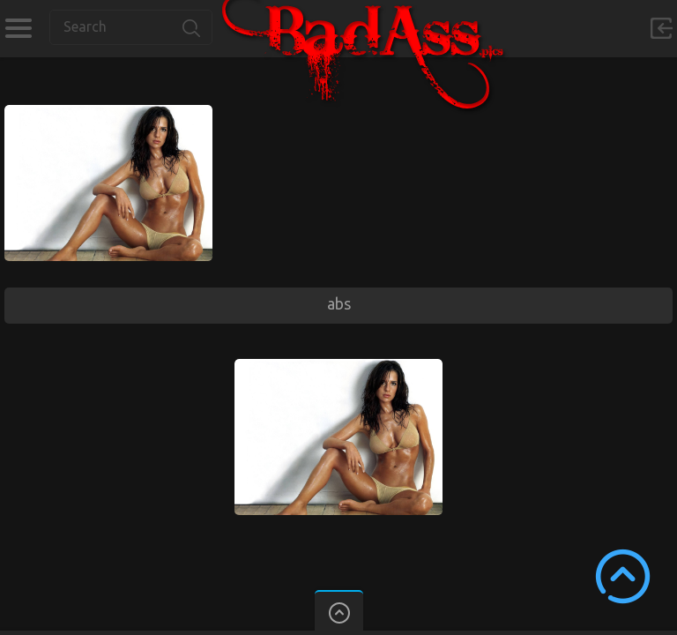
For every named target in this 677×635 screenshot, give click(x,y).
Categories (18, 28)
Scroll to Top (623, 576)
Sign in (661, 28)
